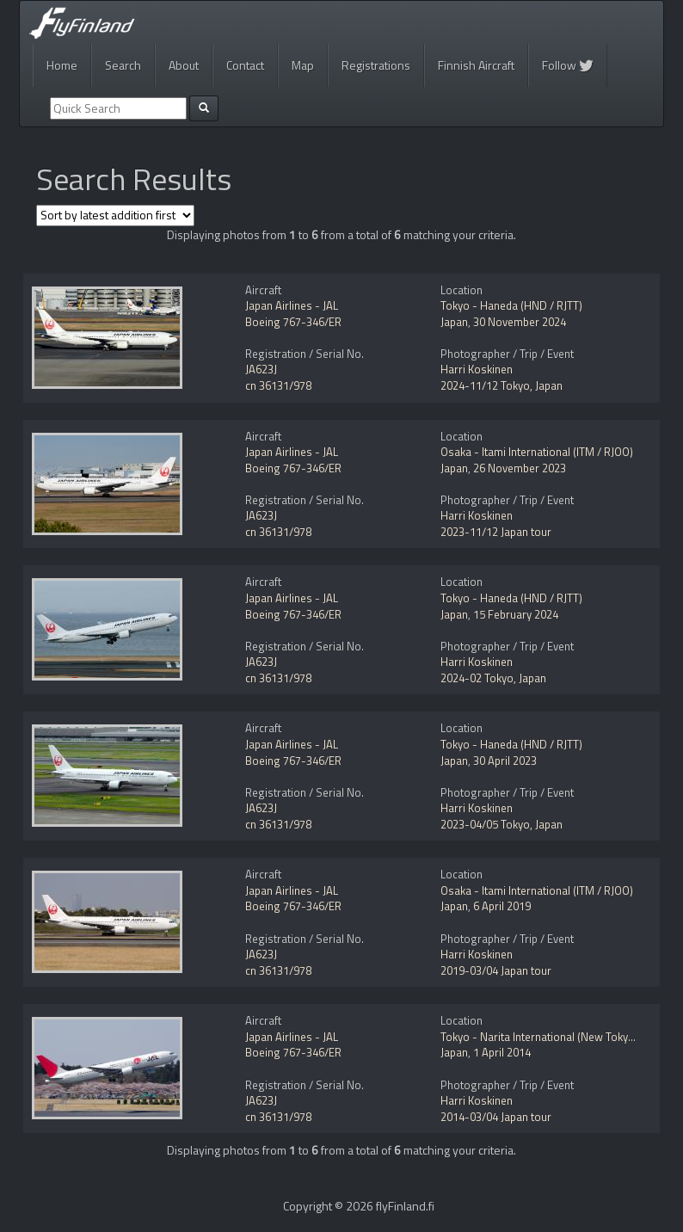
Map (303, 65)
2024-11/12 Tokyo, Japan (501, 385)
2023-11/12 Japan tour (495, 531)
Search (123, 65)
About (184, 65)
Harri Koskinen (476, 369)
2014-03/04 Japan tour (495, 1116)
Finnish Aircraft (476, 65)
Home (61, 65)
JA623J (261, 369)
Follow (568, 65)
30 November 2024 (519, 321)
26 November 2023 (519, 468)
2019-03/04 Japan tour (495, 970)
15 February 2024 (515, 614)
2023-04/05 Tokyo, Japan (501, 824)
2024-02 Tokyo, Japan (493, 678)
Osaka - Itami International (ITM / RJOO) (536, 451)
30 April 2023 (505, 760)
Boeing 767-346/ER (293, 321)
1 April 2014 (502, 1052)
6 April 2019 (502, 906)
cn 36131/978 (278, 385)
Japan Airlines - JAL (291, 305)
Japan (454, 321)
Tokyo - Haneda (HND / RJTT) (511, 305)
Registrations (376, 65)
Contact (245, 65)
